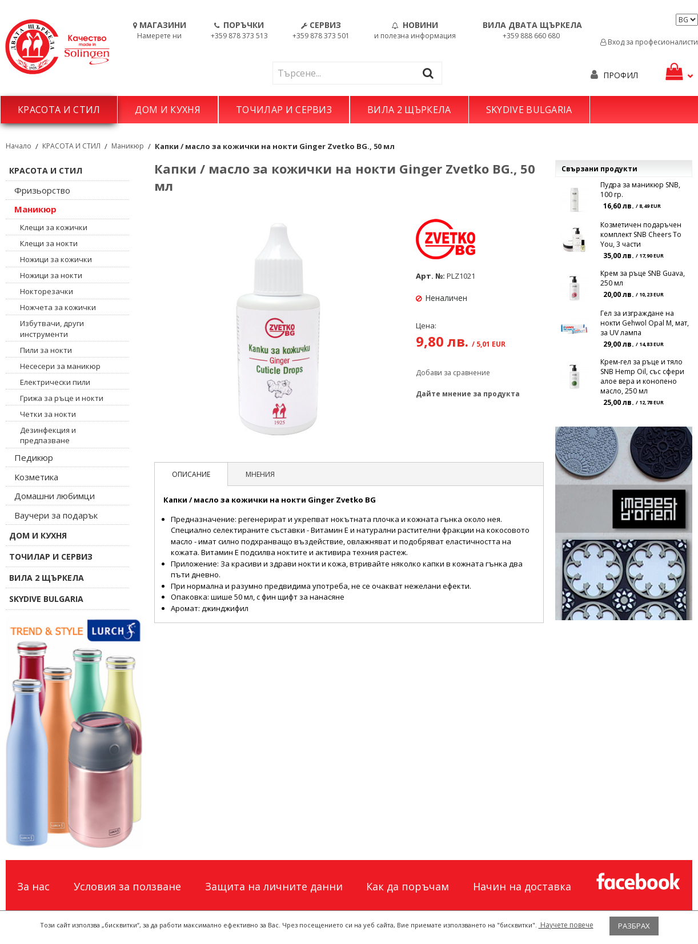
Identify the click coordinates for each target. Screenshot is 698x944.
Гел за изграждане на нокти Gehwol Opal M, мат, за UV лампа (644, 323)
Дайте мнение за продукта (468, 394)
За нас (33, 886)
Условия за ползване (127, 886)
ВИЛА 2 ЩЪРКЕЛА (409, 109)
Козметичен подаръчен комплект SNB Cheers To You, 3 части (640, 234)
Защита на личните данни (274, 886)
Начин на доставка (522, 886)
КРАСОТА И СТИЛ (59, 109)
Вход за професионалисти (649, 42)
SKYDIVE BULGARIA (529, 109)
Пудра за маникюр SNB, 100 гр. (640, 189)
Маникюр (127, 146)
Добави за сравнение (453, 372)
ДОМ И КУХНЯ (167, 109)
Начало (18, 146)
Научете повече (566, 925)
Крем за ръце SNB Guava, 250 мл (642, 278)
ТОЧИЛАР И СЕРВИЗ (284, 109)
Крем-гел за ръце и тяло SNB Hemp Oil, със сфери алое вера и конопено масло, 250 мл (642, 376)
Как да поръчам (407, 886)
